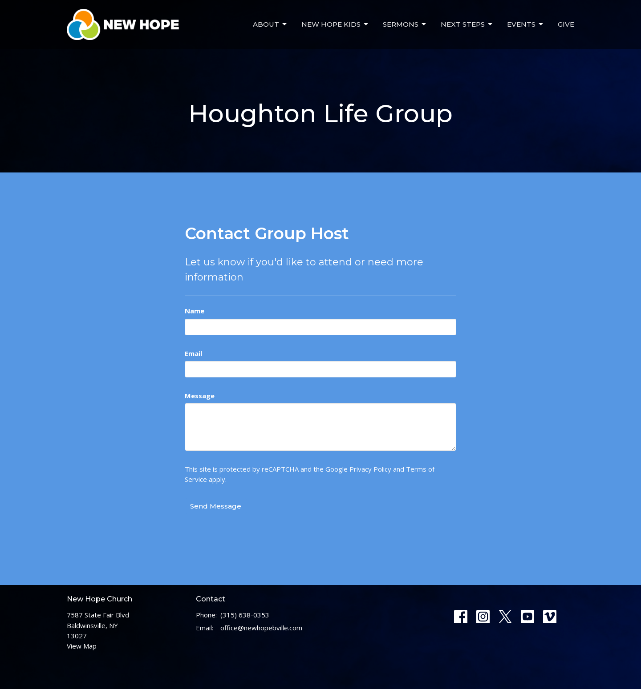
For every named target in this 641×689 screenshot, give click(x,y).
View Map (82, 645)
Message (200, 395)
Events (525, 24)
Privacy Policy (370, 469)
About (270, 24)
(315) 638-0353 (244, 614)
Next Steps (467, 24)
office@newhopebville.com (261, 627)
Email (193, 353)
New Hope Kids (335, 24)
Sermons (405, 24)
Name (194, 310)
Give (566, 24)
